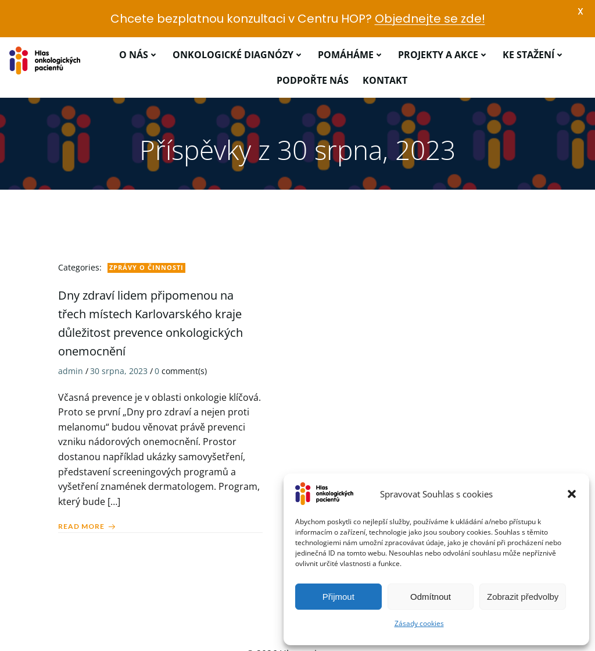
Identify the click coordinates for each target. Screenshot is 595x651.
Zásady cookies (419, 623)
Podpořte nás (313, 48)
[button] (572, 494)
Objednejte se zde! (430, 18)
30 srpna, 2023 (119, 340)
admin (70, 340)
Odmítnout (430, 597)
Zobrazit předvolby (522, 597)
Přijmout (338, 597)
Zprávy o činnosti (146, 236)
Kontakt (385, 48)
